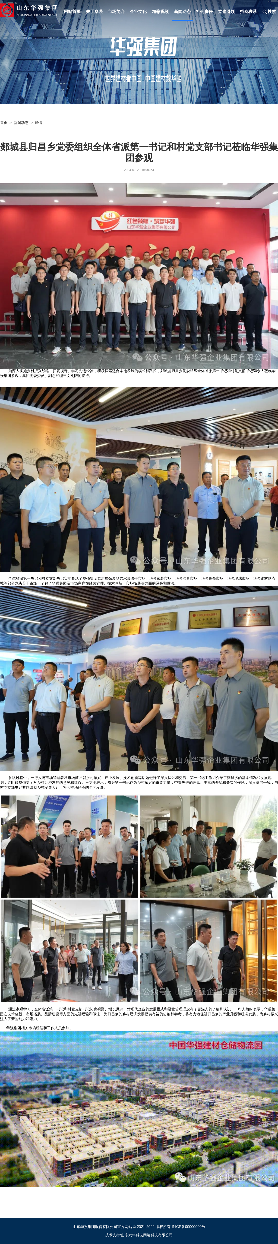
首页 (3, 123)
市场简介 (116, 11)
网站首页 (72, 11)
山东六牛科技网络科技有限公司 (147, 1235)
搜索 (269, 12)
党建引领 (226, 11)
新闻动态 (182, 11)
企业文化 (138, 11)
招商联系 (248, 11)
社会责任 (204, 11)
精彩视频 (160, 11)
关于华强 (94, 11)
